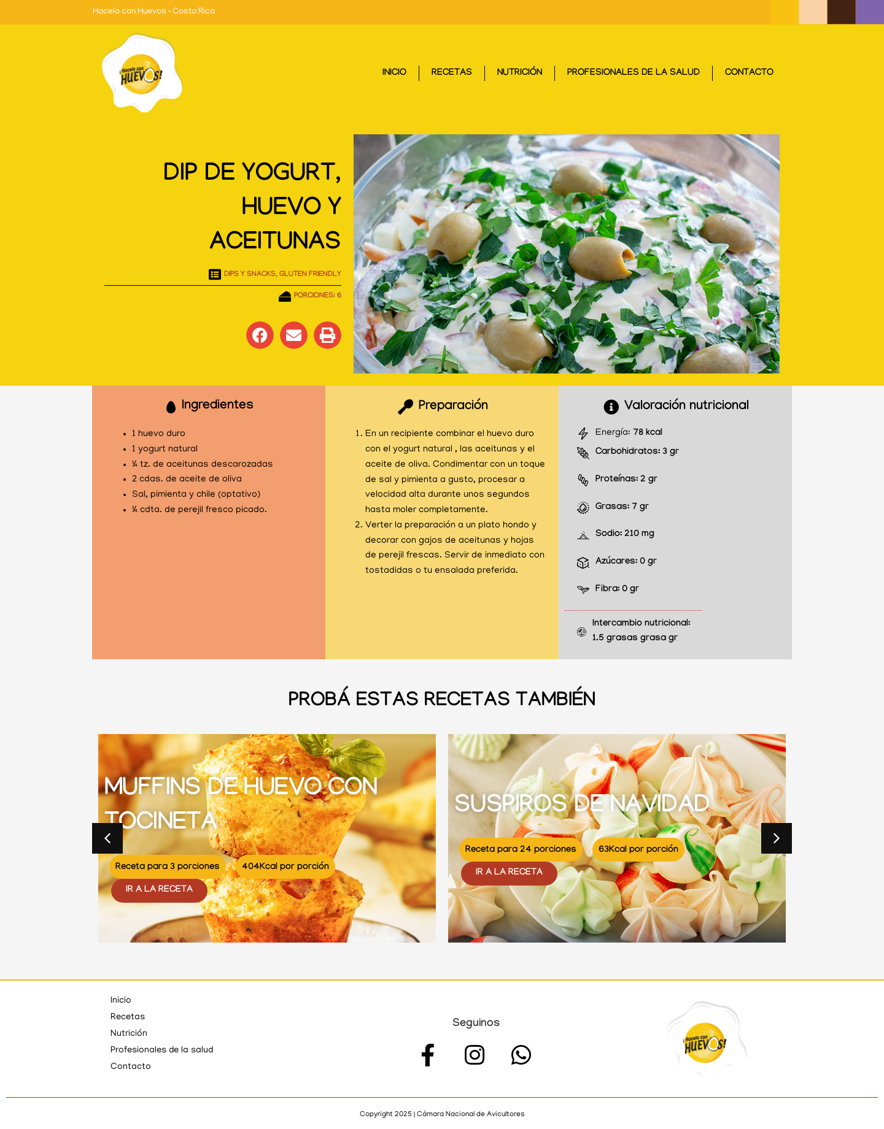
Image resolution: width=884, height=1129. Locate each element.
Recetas (452, 73)
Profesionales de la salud (633, 73)
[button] (260, 335)
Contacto (749, 73)
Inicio (394, 73)
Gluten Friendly (310, 274)
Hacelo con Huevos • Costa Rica (154, 12)
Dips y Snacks (250, 274)
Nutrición (519, 73)
